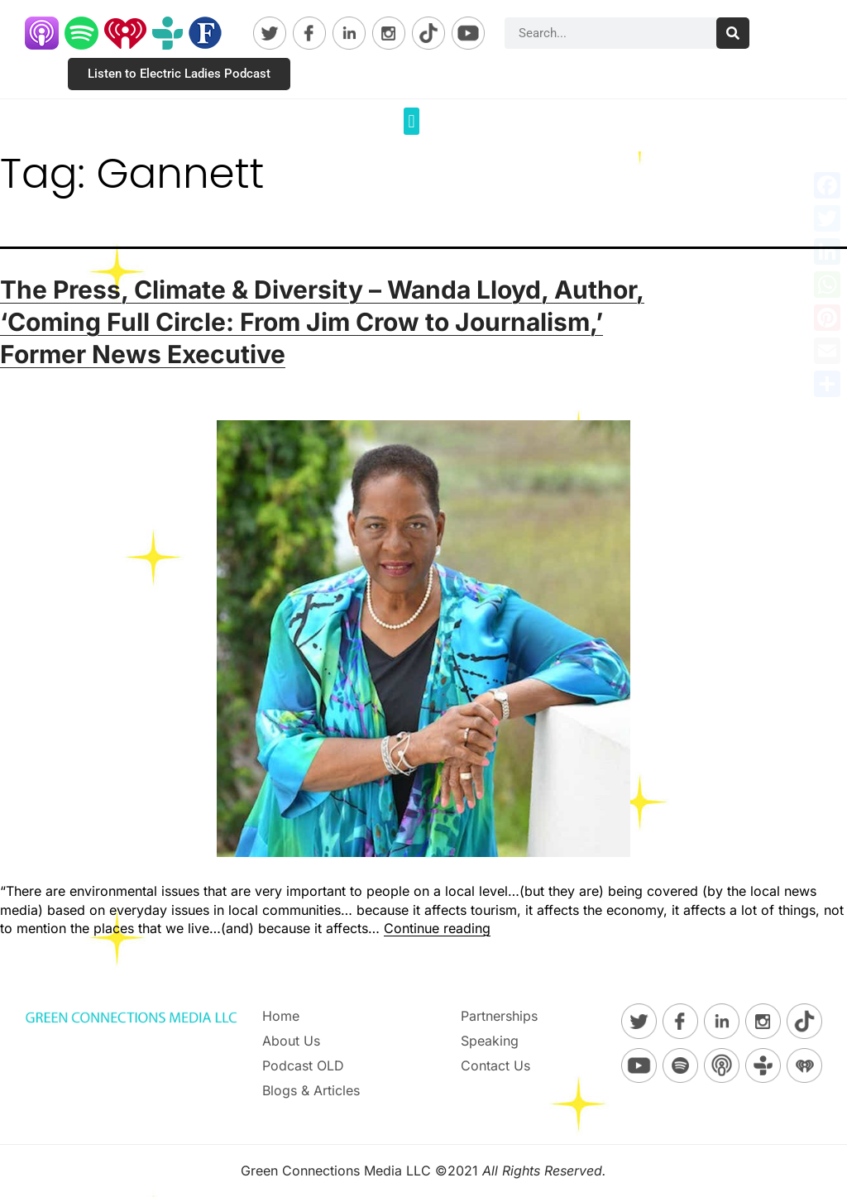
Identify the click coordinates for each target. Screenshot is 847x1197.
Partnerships (499, 1016)
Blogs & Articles (311, 1090)
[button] (411, 121)
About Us (291, 1040)
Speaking (490, 1040)
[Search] (732, 33)
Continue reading (437, 928)
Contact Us (495, 1065)
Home (280, 1016)
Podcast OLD (303, 1065)
